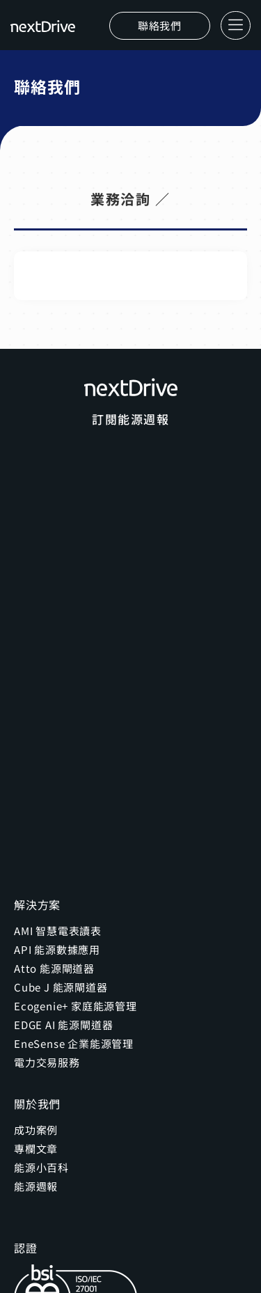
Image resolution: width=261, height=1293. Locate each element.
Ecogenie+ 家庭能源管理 (75, 1005)
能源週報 (36, 1186)
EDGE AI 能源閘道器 (63, 1024)
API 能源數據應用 (57, 949)
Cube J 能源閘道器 (61, 987)
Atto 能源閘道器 (54, 968)
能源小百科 (41, 1167)
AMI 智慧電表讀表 (58, 930)
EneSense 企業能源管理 (74, 1043)
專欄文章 (36, 1148)
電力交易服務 (47, 1062)
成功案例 (36, 1129)
